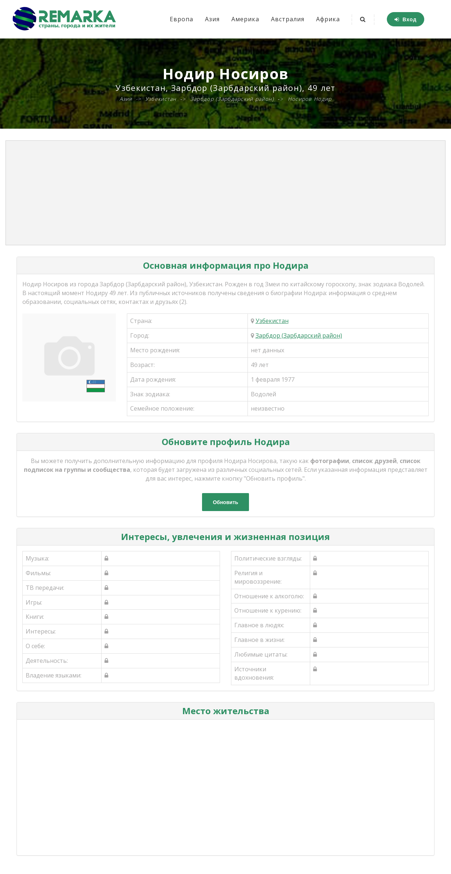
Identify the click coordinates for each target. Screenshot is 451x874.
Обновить (225, 502)
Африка (328, 19)
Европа (181, 19)
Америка (245, 19)
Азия (212, 19)
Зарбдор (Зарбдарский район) (299, 335)
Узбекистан (272, 321)
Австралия (287, 19)
